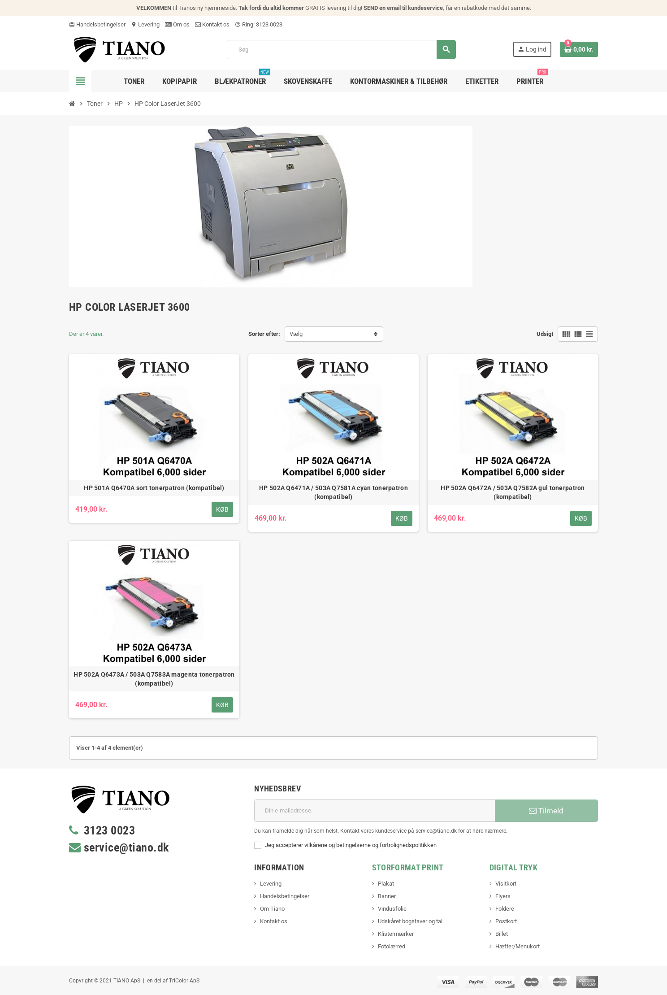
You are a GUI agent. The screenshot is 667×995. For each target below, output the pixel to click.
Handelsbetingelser (97, 24)
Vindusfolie (392, 908)
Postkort (506, 921)
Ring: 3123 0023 (258, 24)
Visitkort (505, 883)
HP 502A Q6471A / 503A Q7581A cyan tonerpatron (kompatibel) (333, 492)
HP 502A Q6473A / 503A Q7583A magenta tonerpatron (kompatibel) (154, 679)
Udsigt (545, 333)
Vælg (296, 333)
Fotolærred (391, 946)
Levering (145, 24)
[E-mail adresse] (374, 810)
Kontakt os (212, 24)
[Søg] (341, 49)
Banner (387, 896)
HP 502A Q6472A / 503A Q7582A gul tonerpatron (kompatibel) (513, 492)
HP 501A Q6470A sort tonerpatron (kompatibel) (154, 487)
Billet (501, 933)
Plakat (386, 883)
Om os (177, 24)
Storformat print (408, 867)
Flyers (503, 896)
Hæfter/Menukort (517, 946)
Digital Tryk (513, 867)
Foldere (504, 908)
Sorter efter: (264, 333)
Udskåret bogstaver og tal (410, 921)
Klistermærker (396, 933)
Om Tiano (272, 908)
